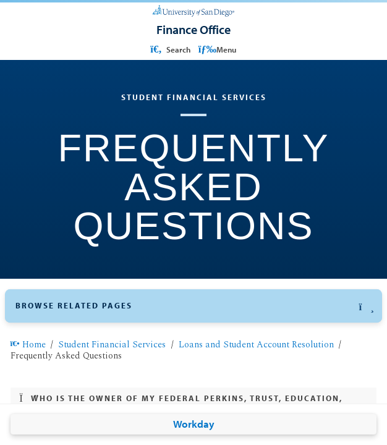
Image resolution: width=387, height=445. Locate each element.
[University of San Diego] (194, 10)
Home (28, 344)
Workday (194, 423)
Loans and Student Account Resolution (256, 344)
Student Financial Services (112, 344)
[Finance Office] (193, 29)
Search (169, 49)
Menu (217, 49)
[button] (193, 306)
